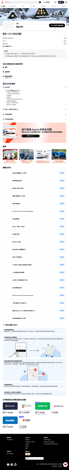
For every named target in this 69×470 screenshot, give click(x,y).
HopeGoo (37, 403)
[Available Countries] (34, 458)
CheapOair (6, 417)
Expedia (5, 403)
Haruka (37, 150)
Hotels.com (54, 403)
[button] (34, 87)
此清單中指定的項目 (11, 101)
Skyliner (21, 150)
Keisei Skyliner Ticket (57, 150)
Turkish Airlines (23, 417)
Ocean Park (6, 150)
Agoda (4, 171)
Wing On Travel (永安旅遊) (26, 403)
